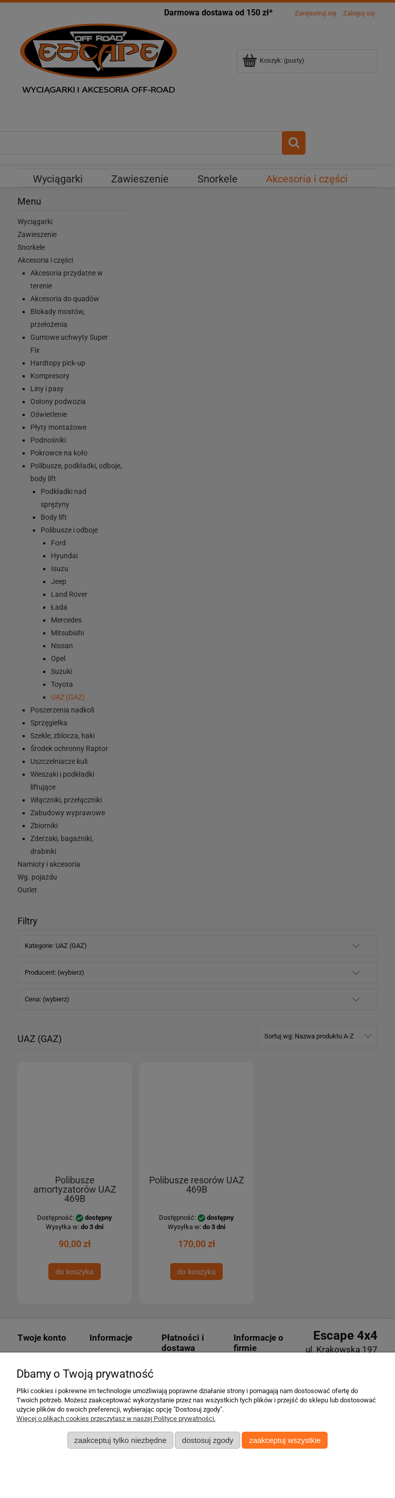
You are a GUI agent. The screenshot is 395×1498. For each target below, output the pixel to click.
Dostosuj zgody (208, 1440)
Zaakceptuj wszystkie (284, 1440)
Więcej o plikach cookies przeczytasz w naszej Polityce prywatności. (116, 1418)
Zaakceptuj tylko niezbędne (120, 1440)
